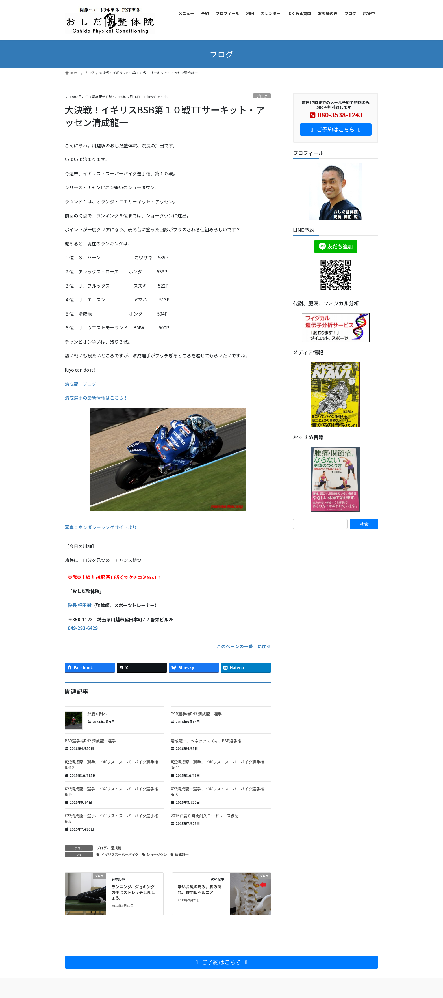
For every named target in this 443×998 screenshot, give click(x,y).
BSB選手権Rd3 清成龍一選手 (196, 714)
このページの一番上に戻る (244, 646)
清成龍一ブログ (80, 383)
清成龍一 (118, 847)
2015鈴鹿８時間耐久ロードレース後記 (204, 815)
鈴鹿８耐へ (97, 714)
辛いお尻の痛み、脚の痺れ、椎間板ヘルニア (199, 889)
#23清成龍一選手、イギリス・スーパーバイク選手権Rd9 (111, 791)
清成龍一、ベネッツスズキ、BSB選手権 (206, 740)
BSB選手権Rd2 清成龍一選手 (90, 740)
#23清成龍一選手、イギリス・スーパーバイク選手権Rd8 (217, 791)
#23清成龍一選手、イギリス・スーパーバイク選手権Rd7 (111, 818)
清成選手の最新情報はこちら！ (96, 397)
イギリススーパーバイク (119, 854)
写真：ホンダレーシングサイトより (101, 527)
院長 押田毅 (80, 605)
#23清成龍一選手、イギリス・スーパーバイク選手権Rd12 (111, 764)
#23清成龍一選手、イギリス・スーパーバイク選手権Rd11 (217, 764)
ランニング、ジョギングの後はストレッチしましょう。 (133, 892)
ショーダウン (157, 854)
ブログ (262, 96)
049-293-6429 (83, 627)
